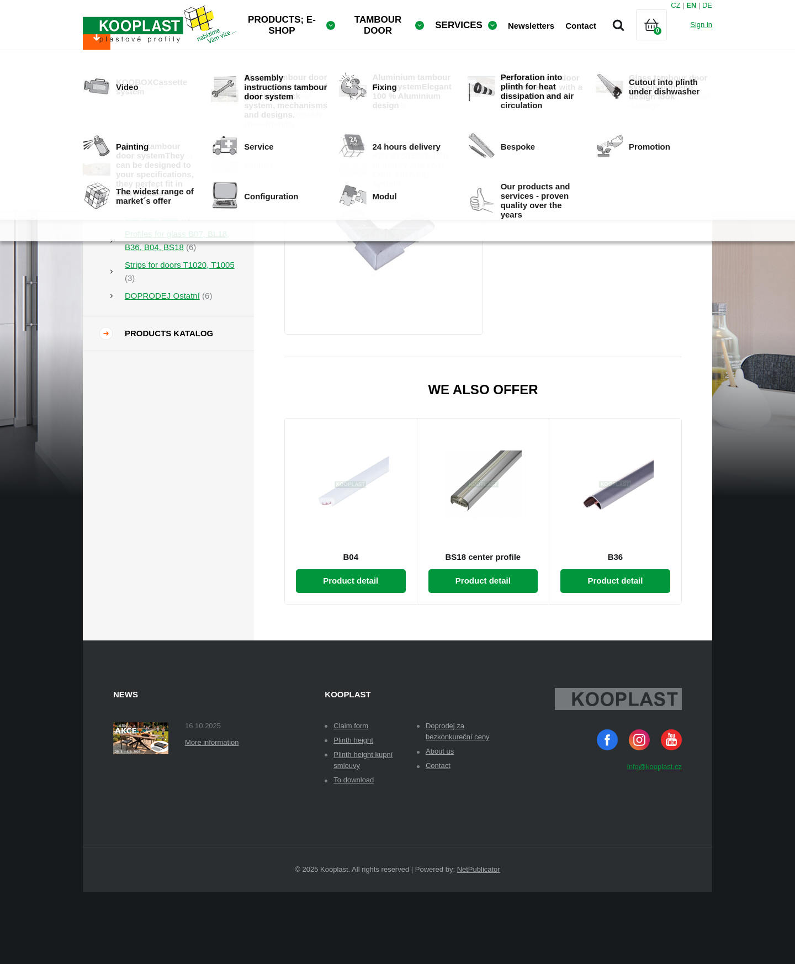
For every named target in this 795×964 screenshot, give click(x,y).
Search (618, 25)
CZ (675, 5)
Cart (661, 38)
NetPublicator (478, 941)
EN (691, 5)
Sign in (701, 24)
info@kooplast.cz (654, 838)
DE (707, 5)
